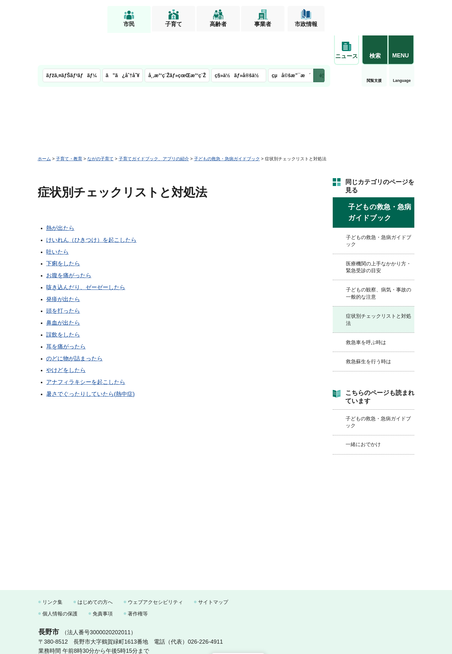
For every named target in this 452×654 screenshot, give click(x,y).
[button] (375, 14)
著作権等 (138, 581)
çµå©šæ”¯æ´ (291, 43)
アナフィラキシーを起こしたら (85, 350)
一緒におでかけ (363, 412)
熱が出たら (60, 196)
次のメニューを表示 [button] (319, 43)
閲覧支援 (346, 48)
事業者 (262, 24)
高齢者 (218, 24)
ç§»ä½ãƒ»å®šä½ (239, 43)
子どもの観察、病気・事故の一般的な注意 (378, 261)
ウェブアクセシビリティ (155, 569)
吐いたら (57, 219)
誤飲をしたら (63, 302)
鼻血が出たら (63, 290)
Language (374, 48)
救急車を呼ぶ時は (366, 310)
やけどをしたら (66, 338)
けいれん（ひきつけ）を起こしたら (91, 208)
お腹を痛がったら (68, 243)
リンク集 (52, 569)
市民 (129, 24)
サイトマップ (213, 569)
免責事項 (103, 581)
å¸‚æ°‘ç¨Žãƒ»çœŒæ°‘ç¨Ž (177, 43)
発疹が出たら (63, 267)
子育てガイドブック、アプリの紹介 (154, 126)
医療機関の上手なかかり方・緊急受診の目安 (378, 235)
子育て (173, 24)
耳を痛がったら (66, 314)
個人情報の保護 (60, 581)
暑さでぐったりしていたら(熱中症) (90, 362)
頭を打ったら (63, 278)
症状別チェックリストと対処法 (378, 287)
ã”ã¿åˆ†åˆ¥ (123, 43)
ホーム (44, 126)
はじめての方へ (95, 569)
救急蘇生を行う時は (368, 329)
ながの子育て (100, 126)
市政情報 (306, 24)
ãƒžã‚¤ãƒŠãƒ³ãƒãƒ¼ (71, 43)
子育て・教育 (69, 126)
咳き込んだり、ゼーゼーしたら (85, 255)
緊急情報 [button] (401, 47)
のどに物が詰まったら (74, 326)
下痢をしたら (63, 231)
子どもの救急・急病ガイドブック (227, 126)
